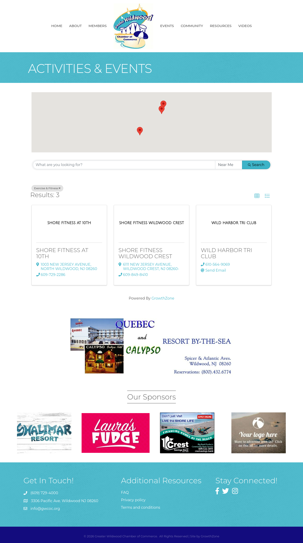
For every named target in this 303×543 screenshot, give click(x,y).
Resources (221, 26)
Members (97, 26)
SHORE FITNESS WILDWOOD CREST (145, 253)
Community (192, 26)
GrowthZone (162, 298)
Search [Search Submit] (256, 165)
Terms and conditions (140, 507)
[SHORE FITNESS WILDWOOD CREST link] (151, 223)
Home (56, 26)
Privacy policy (133, 500)
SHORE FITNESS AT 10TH (62, 253)
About (75, 26)
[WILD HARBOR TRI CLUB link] (233, 223)
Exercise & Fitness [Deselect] (47, 188)
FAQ (125, 492)
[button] (162, 110)
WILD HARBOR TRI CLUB (226, 253)
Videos (245, 26)
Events (167, 26)
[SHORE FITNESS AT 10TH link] (69, 223)
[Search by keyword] (124, 165)
